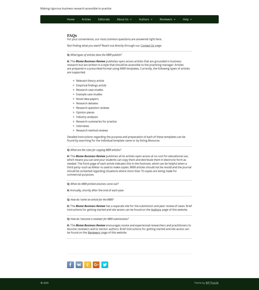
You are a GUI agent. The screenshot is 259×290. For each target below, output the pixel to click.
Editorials (104, 19)
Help (186, 19)
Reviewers (166, 19)
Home (70, 19)
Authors (144, 19)
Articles (86, 19)
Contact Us (147, 45)
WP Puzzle (212, 283)
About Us (123, 19)
